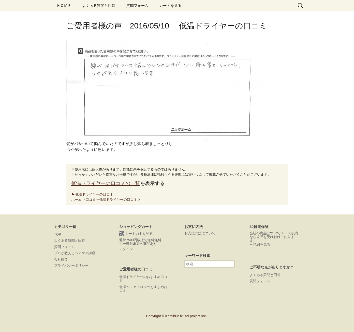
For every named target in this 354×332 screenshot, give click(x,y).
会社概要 (61, 259)
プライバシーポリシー (71, 265)
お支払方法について (199, 233)
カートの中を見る (136, 233)
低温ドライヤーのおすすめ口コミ (143, 278)
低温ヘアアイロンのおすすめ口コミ (143, 288)
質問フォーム (137, 5)
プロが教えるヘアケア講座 (74, 253)
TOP (57, 234)
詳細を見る (261, 244)
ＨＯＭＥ (64, 5)
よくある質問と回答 (98, 5)
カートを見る (170, 5)
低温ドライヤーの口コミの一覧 (105, 183)
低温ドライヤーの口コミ (94, 194)
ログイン (126, 249)
